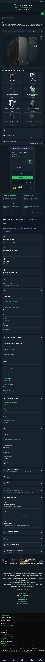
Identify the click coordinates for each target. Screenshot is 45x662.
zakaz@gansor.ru (22, 599)
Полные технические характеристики (14, 219)
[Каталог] (13, 659)
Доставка (3, 628)
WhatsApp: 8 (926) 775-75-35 (8, 638)
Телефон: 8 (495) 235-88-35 (8, 636)
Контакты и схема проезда (8, 621)
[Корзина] (31, 659)
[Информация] (32, 2)
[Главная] (4, 659)
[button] (22, 9)
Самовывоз (4, 632)
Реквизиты (4, 623)
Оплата (3, 629)
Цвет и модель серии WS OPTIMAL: (14, 70)
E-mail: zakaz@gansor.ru (7, 639)
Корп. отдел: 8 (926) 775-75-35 (9, 641)
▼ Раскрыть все (7, 231)
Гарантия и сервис (5, 620)
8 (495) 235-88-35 (31, 582)
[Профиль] (40, 659)
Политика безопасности (7, 630)
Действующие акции (6, 617)
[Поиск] (22, 659)
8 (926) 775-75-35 (22, 604)
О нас (2, 619)
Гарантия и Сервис (9, 223)
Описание (32, 219)
